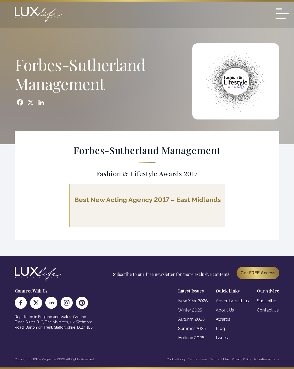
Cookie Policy (176, 359)
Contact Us (268, 310)
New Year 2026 (193, 300)
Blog (220, 328)
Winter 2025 (190, 310)
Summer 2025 (192, 328)
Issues (222, 337)
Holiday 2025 (191, 337)
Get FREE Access (258, 272)
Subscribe (266, 300)
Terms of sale (197, 359)
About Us (225, 310)
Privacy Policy (241, 359)
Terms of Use (219, 359)
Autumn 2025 (191, 319)
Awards (223, 319)
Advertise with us (232, 300)
